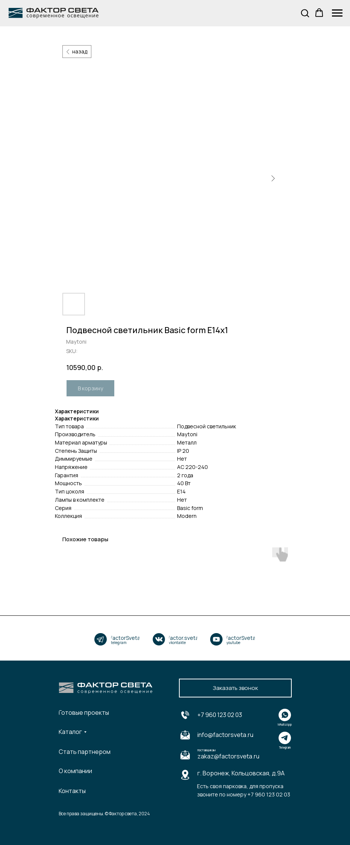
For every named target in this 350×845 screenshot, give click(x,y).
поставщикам (206, 750)
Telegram (285, 747)
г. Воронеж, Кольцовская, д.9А (241, 773)
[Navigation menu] (337, 13)
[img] (100, 639)
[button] (304, 12)
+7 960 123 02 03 (219, 715)
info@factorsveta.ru (225, 735)
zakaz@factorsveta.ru (228, 756)
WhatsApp (284, 724)
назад (79, 51)
